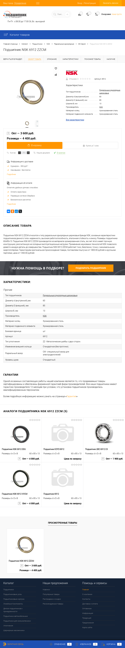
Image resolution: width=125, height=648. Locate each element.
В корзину (34, 146)
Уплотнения (8, 621)
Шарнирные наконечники (13, 626)
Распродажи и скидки (52, 595)
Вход (80, 3)
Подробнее (11, 175)
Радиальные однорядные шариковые (60, 296)
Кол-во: (13, 153)
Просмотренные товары (62, 518)
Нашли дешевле (41, 153)
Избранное (86, 644)
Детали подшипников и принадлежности (12, 605)
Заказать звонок (110, 3)
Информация (87, 609)
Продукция (86, 614)
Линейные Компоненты (13, 600)
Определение (20, 3)
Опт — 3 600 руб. (20, 133)
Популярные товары (51, 590)
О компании (87, 590)
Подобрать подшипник (91, 268)
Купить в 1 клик (91, 146)
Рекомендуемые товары (53, 600)
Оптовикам (87, 604)
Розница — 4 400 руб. (21, 138)
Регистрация (90, 3)
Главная (85, 585)
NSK (101, 107)
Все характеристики (75, 120)
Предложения (88, 618)
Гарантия (71, 392)
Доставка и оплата (90, 600)
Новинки (46, 585)
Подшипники (8, 585)
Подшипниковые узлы (12, 590)
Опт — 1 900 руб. (112, 455)
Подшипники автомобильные (15, 612)
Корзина (111, 644)
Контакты (86, 595)
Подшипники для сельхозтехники (17, 617)
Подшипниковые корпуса (13, 595)
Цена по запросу (72, 455)
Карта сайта (87, 623)
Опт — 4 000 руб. (29, 455)
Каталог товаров (16, 34)
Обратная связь (13, 644)
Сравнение (61, 644)
